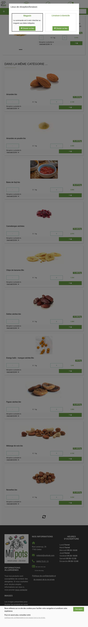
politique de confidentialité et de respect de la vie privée (24, 618)
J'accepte (78, 609)
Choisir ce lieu (27, 28)
